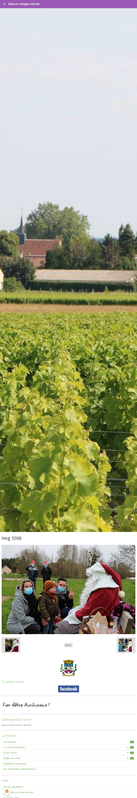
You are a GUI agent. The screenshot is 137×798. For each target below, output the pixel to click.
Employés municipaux (14, 763)
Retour (68, 645)
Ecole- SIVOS (68, 752)
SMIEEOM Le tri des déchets (18, 792)
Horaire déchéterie (13, 786)
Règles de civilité (68, 758)
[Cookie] (7, 791)
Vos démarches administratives (19, 769)
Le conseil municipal (68, 747)
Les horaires (68, 741)
